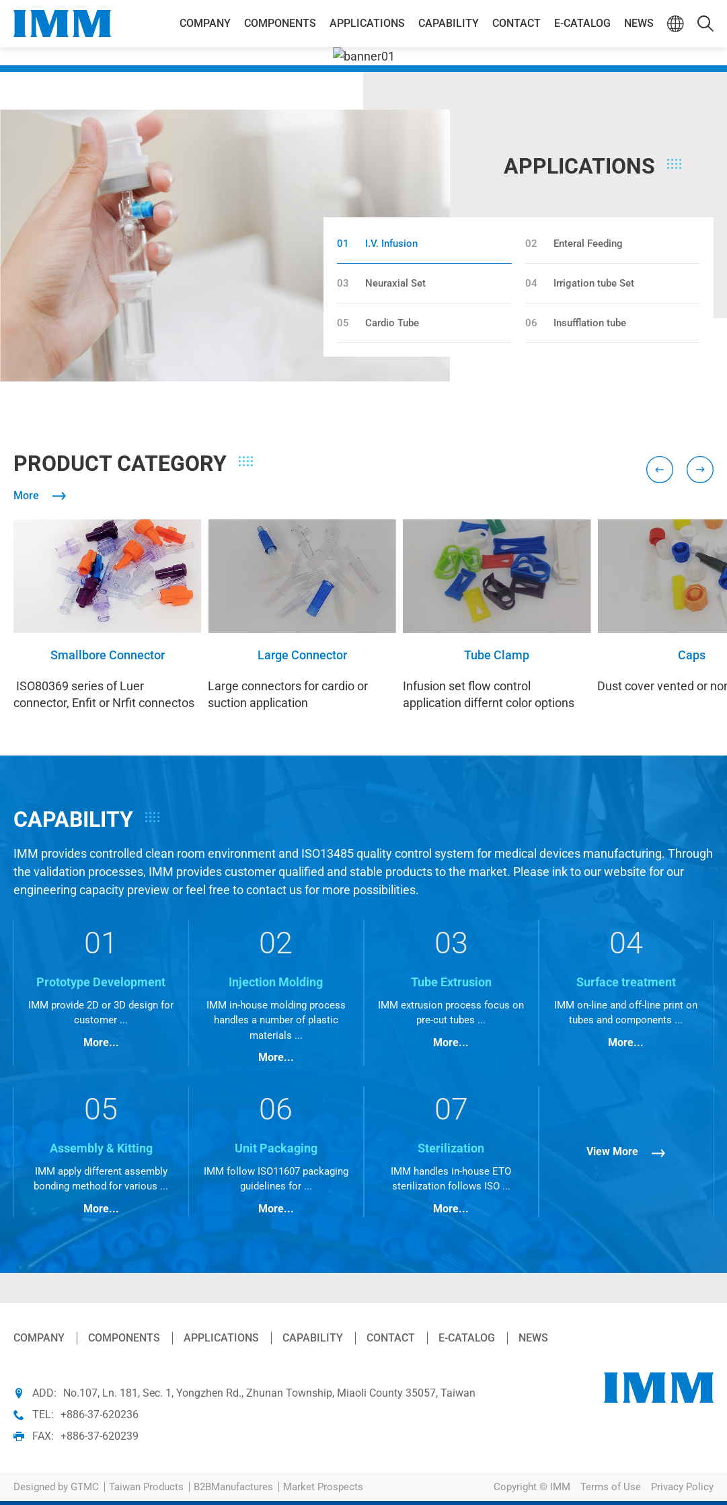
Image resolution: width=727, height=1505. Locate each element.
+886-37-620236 (100, 1414)
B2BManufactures (233, 1487)
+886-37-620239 (100, 1436)
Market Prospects (323, 1487)
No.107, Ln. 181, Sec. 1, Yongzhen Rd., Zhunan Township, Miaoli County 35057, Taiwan (269, 1393)
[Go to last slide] (659, 469)
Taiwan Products (146, 1487)
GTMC (85, 1487)
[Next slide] (700, 469)
